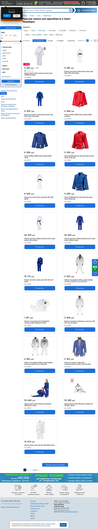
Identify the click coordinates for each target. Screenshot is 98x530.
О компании (42, 2)
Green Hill (59, 35)
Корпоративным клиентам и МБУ (39, 503)
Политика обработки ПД (13, 507)
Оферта (3, 507)
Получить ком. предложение (72, 3)
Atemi (45, 35)
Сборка (32, 518)
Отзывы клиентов (58, 3)
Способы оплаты (35, 508)
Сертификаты (49, 3)
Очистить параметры (11, 84)
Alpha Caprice (37, 35)
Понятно (63, 525)
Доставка (48, 2)
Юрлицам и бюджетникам (71, 2)
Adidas (27, 35)
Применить (10, 81)
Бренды (32, 515)
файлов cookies (46, 525)
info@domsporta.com (63, 510)
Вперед (35, 470)
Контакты (41, 3)
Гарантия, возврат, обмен (37, 506)
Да (7, 16)
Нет (16, 16)
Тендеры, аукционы (58, 2)
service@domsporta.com (71, 511)
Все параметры (6, 76)
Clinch (51, 35)
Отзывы (32, 513)
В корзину (40, 81)
